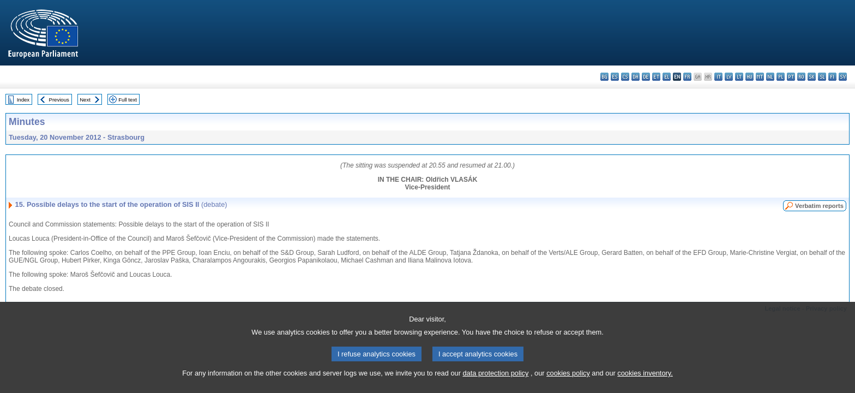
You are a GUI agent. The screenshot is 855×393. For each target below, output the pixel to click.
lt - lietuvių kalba (739, 77)
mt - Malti (760, 77)
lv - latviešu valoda (729, 77)
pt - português (791, 77)
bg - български (604, 77)
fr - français (687, 77)
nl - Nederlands (770, 77)
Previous (59, 100)
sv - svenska (843, 77)
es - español (615, 77)
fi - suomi (832, 77)
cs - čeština (625, 77)
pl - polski (780, 77)
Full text (127, 100)
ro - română (801, 77)
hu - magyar (749, 77)
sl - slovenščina (822, 77)
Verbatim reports (819, 206)
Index (23, 100)
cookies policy (568, 386)
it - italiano (718, 77)
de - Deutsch (646, 77)
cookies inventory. (644, 386)
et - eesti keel (656, 77)
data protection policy (495, 386)
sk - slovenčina (812, 77)
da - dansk (635, 77)
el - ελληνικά (667, 77)
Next (85, 100)
